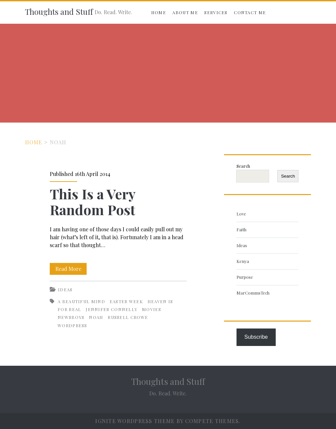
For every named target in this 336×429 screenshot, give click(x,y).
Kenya (243, 261)
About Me (185, 12)
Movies (151, 309)
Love (241, 213)
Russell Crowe (128, 317)
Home (158, 12)
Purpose (245, 277)
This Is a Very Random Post (92, 202)
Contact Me (250, 12)
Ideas (65, 289)
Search (243, 166)
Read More (71, 269)
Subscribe (256, 337)
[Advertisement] (168, 73)
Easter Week (126, 301)
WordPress (72, 325)
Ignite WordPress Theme (135, 420)
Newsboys (71, 317)
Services (215, 12)
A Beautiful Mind (81, 301)
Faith (241, 229)
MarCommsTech (253, 293)
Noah (96, 317)
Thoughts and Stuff (59, 11)
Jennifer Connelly (111, 309)
